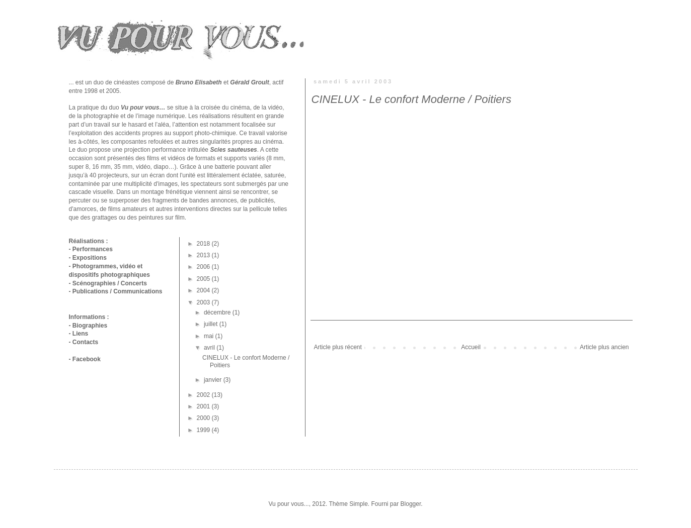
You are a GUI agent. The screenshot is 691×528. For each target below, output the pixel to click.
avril (210, 347)
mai (209, 336)
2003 (204, 302)
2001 (204, 406)
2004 (204, 290)
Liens (80, 333)
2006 (204, 266)
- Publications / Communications (116, 291)
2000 (204, 417)
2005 (204, 278)
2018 (204, 243)
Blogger (411, 503)
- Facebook (85, 359)
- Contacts (84, 342)
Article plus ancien (604, 347)
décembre (218, 312)
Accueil (471, 347)
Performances (92, 249)
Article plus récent (338, 347)
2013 (204, 255)
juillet (211, 324)
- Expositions (88, 257)
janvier (213, 379)
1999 (204, 430)
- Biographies (88, 325)
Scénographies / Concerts (109, 283)
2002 (204, 394)
